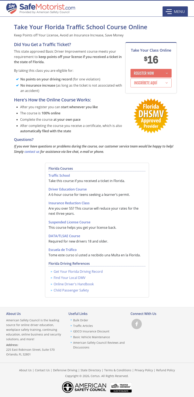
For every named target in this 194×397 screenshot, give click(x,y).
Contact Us (42, 370)
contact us (31, 151)
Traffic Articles (83, 326)
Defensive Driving (65, 370)
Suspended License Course (69, 222)
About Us (25, 370)
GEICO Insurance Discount (91, 331)
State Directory (91, 370)
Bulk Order (80, 320)
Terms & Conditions (117, 370)
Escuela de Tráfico (62, 249)
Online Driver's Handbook (74, 284)
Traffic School (59, 175)
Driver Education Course (67, 189)
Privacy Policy (144, 370)
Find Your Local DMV (69, 277)
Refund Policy (165, 370)
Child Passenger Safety (71, 290)
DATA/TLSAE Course (64, 236)
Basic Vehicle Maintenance (91, 337)
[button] (175, 11)
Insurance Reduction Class (69, 203)
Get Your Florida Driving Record (78, 271)
